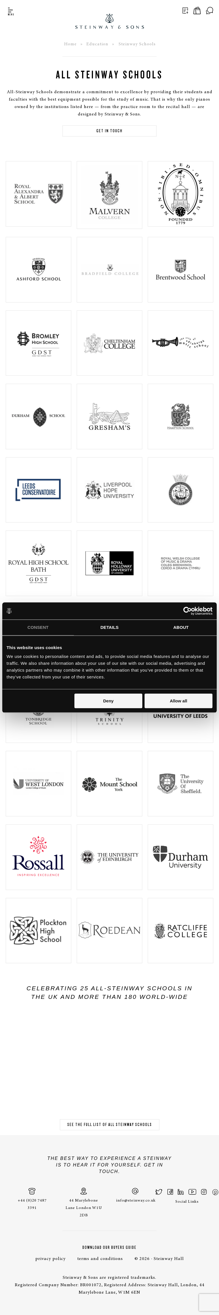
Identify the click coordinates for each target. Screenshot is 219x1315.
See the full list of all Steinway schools (109, 1124)
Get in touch (109, 131)
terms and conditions (100, 1259)
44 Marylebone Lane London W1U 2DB (83, 1203)
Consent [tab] (37, 627)
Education (97, 44)
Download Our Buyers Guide (109, 1247)
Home (70, 44)
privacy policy (50, 1259)
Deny (108, 700)
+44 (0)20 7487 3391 (32, 1199)
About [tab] (181, 627)
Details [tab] (109, 627)
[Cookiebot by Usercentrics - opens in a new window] (187, 611)
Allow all (178, 700)
